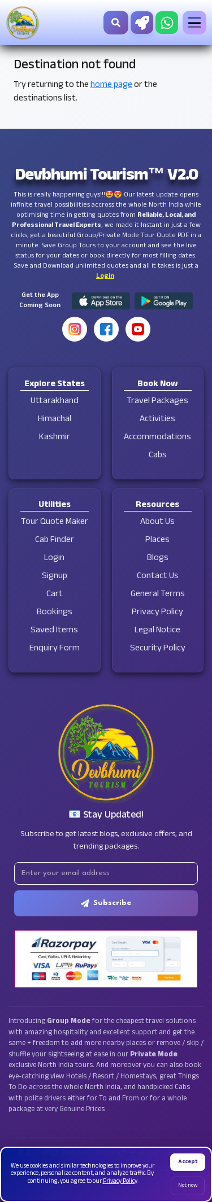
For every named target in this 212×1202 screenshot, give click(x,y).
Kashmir (54, 437)
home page (111, 85)
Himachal (54, 419)
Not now (187, 1186)
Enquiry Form (54, 649)
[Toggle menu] (194, 22)
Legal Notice (157, 631)
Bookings (54, 612)
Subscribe (106, 903)
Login (105, 276)
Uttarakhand (55, 401)
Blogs (157, 558)
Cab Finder (54, 540)
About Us (157, 522)
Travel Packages (157, 401)
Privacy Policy (157, 612)
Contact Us (158, 576)
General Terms (158, 594)
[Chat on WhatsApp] (166, 22)
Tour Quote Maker (54, 522)
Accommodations (157, 437)
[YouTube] (138, 329)
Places (157, 540)
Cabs (158, 456)
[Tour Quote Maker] (142, 22)
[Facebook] (106, 329)
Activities (157, 419)
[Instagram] (74, 329)
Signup (54, 576)
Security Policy (157, 649)
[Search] (115, 22)
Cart (54, 594)
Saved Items (54, 631)
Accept (187, 1162)
